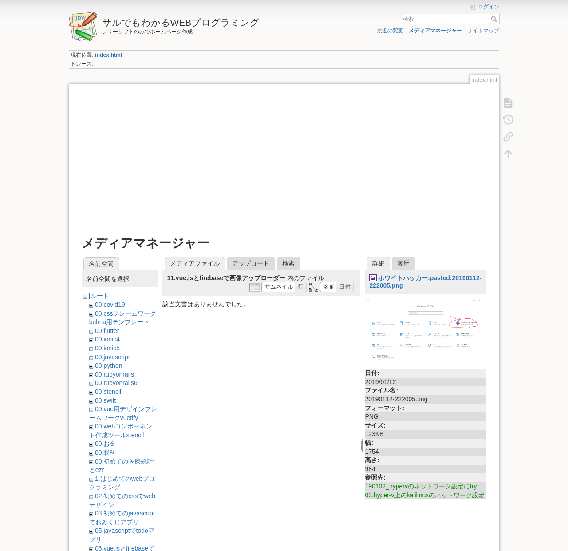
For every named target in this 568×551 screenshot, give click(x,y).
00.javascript (112, 357)
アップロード (250, 263)
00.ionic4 (107, 339)
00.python (108, 365)
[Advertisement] (284, 156)
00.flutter (107, 330)
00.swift (105, 400)
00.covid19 (110, 304)
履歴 (403, 263)
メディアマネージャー (435, 31)
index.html (108, 55)
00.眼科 (105, 452)
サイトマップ (483, 31)
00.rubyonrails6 (116, 382)
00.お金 (105, 443)
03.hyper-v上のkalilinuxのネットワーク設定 (425, 495)
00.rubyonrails (114, 374)
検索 (495, 19)
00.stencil (108, 391)
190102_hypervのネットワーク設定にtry (421, 486)
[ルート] (100, 295)
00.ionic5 (107, 348)
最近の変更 (390, 31)
